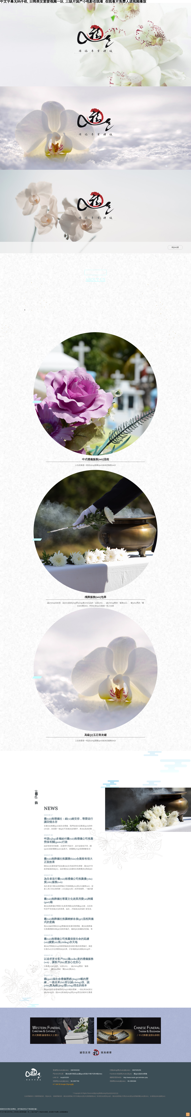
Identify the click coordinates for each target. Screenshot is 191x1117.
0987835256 (75, 1070)
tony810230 (64, 1077)
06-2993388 (132, 1081)
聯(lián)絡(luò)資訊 (133, 247)
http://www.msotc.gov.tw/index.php (135, 1077)
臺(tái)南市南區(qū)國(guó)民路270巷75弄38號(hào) (83, 1074)
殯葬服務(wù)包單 (95, 597)
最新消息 (75, 247)
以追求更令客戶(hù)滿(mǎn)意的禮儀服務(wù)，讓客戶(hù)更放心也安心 (68, 960)
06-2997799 (75, 1081)
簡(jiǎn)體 (175, 247)
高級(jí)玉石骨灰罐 (95, 734)
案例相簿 (112, 247)
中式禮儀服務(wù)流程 (95, 459)
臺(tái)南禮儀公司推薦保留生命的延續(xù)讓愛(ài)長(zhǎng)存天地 (66, 940)
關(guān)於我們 (55, 247)
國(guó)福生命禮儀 (140, 1074)
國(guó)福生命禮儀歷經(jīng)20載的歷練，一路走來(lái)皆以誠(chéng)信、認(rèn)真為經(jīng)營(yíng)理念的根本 (66, 982)
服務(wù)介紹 (93, 247)
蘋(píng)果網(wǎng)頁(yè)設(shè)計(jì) (106, 1093)
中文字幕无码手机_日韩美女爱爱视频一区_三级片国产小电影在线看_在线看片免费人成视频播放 (34, 1112)
